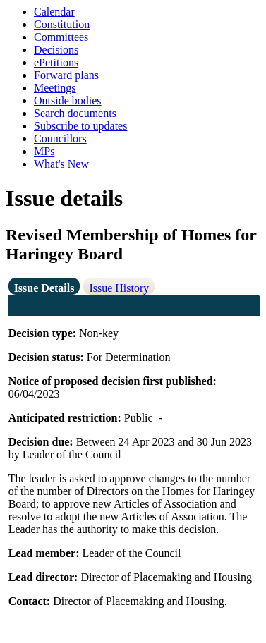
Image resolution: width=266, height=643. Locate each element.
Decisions (56, 50)
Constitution (62, 24)
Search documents (75, 113)
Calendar (54, 12)
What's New (61, 164)
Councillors (60, 139)
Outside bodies (68, 100)
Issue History (119, 288)
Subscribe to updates (80, 126)
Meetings (55, 88)
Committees (61, 37)
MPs (44, 151)
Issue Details (44, 288)
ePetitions (56, 62)
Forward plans (66, 75)
